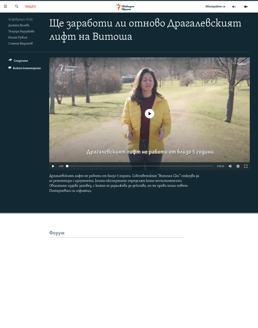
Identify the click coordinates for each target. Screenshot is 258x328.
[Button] (18, 61)
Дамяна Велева (18, 25)
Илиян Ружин (17, 37)
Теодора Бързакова (21, 31)
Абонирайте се (215, 6)
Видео (30, 7)
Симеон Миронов (20, 43)
